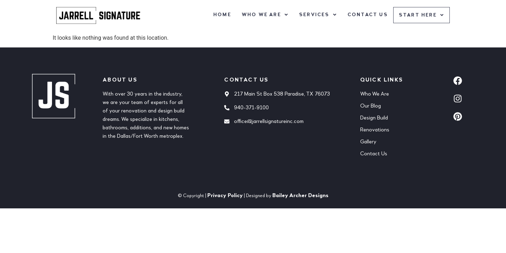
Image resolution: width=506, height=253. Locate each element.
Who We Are (264, 14)
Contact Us (367, 14)
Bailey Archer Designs (300, 196)
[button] (264, 14)
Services (317, 14)
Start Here (421, 15)
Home (222, 14)
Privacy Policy (225, 196)
